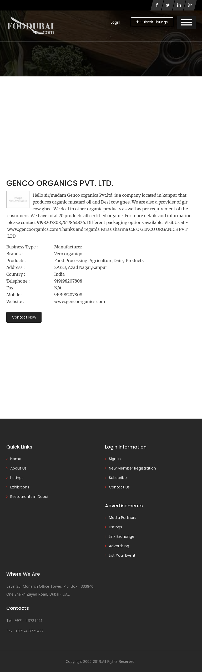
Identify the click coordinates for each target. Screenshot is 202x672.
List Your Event (122, 555)
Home (15, 458)
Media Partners (122, 517)
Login (115, 22)
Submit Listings (152, 22)
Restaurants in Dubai (29, 496)
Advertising (119, 546)
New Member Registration (132, 468)
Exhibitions (19, 487)
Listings (16, 477)
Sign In (115, 458)
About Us (18, 468)
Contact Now (24, 317)
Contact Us (119, 487)
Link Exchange (121, 536)
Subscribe (118, 477)
